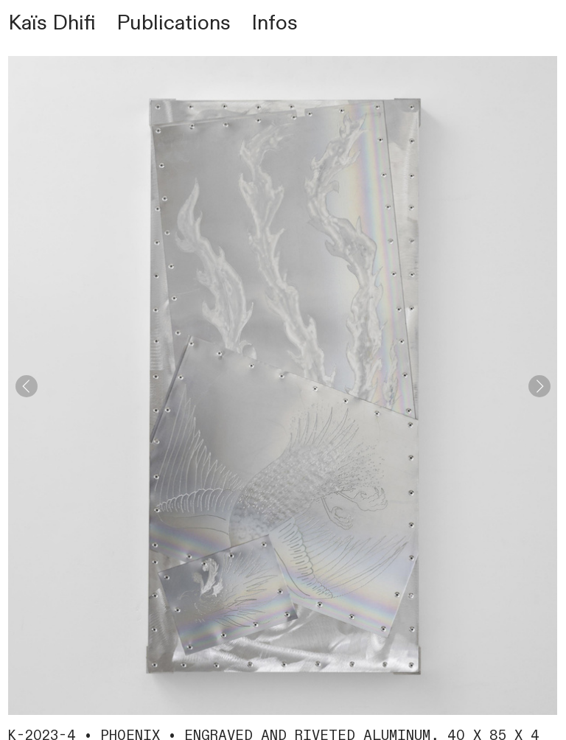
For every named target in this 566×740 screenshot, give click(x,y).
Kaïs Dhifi (52, 23)
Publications (173, 23)
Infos (274, 23)
